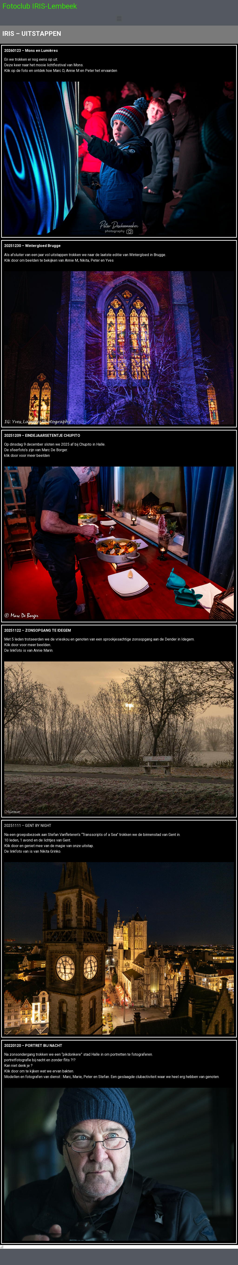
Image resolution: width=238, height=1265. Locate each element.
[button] (119, 18)
